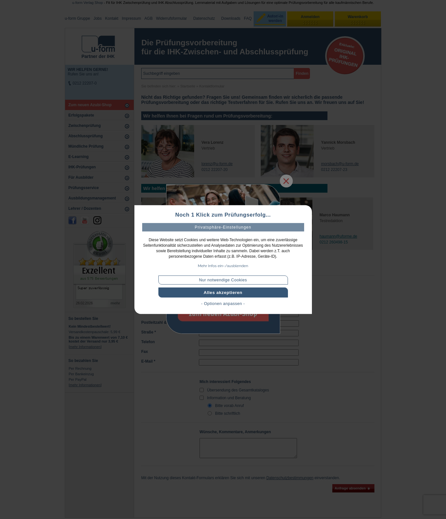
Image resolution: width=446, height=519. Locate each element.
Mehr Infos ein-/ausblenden (223, 266)
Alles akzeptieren (223, 292)
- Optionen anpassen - (223, 303)
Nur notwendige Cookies (223, 280)
